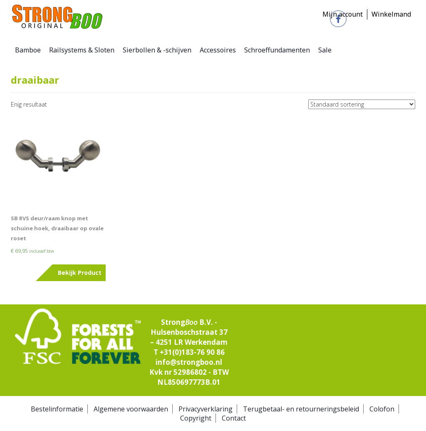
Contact (234, 418)
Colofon (381, 409)
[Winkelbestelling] (361, 104)
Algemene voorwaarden (131, 409)
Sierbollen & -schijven (157, 50)
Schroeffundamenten (277, 50)
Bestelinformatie (57, 409)
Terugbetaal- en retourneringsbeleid (301, 409)
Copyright (195, 418)
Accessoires (218, 50)
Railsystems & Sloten (81, 50)
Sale (325, 50)
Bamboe (28, 50)
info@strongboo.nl (189, 362)
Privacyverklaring (205, 409)
